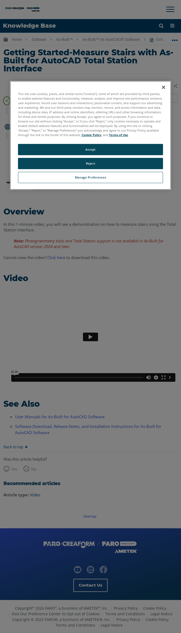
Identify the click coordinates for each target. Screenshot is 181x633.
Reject (90, 163)
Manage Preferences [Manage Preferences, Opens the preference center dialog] (90, 177)
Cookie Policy (91, 135)
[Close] (163, 87)
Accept (90, 149)
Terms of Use (118, 135)
